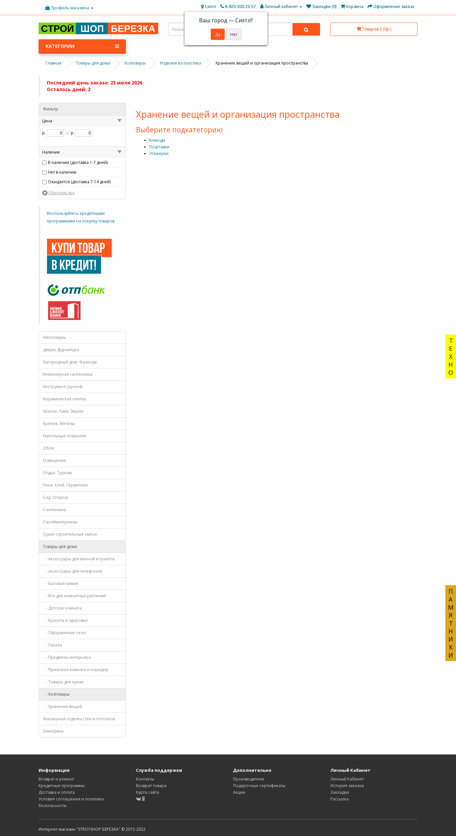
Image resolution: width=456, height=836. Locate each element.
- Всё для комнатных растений (74, 596)
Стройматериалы (60, 522)
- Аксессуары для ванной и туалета (78, 559)
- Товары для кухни (63, 682)
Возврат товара (151, 785)
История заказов (347, 785)
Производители (248, 779)
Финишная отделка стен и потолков (79, 719)
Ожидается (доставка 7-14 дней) (79, 182)
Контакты (145, 779)
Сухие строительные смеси (70, 534)
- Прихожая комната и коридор (75, 669)
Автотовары (54, 337)
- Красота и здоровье (65, 620)
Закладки (339, 792)
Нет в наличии (62, 172)
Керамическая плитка (64, 399)
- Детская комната (62, 608)
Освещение (54, 460)
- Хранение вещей (62, 706)
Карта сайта (147, 792)
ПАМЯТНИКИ (451, 623)
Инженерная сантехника (67, 374)
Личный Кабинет (347, 779)
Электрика (53, 731)
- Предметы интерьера (67, 657)
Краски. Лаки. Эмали (63, 411)
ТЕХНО (451, 356)
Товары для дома (60, 546)
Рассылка (339, 799)
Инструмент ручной (62, 386)
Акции (239, 792)
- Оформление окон (64, 632)
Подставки (159, 147)
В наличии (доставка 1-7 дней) (78, 162)
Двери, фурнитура (61, 349)
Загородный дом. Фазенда (70, 362)
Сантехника (54, 509)
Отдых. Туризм (57, 473)
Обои (48, 448)
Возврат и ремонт (56, 779)
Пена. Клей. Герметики (65, 485)
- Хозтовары (56, 694)
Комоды (157, 140)
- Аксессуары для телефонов (72, 571)
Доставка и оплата (57, 792)
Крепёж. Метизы (59, 423)
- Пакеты (52, 645)
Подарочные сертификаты (259, 785)
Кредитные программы (62, 785)
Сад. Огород (55, 497)
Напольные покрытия (64, 436)
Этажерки (159, 153)
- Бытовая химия (60, 583)
